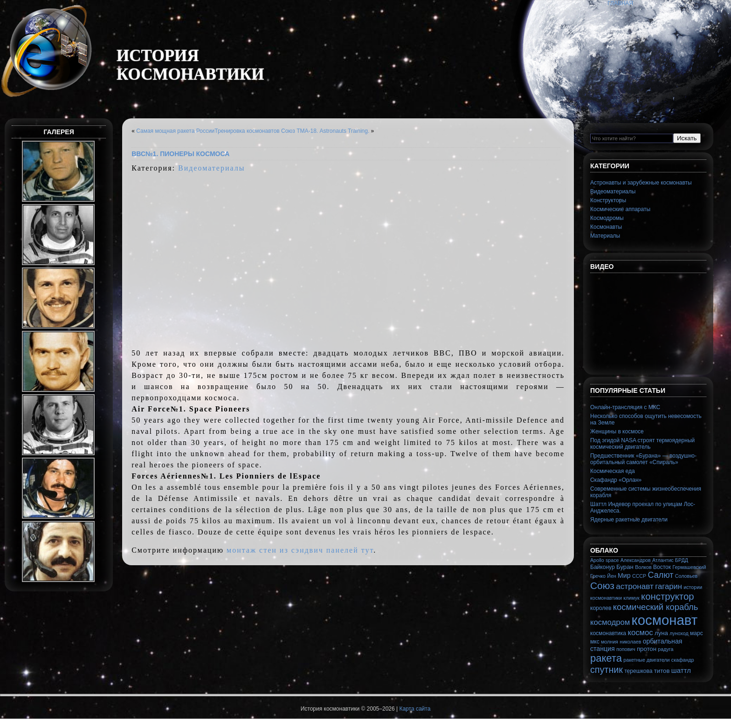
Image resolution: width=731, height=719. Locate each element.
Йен (611, 576)
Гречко (598, 576)
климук (631, 598)
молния (609, 641)
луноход (678, 633)
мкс (595, 641)
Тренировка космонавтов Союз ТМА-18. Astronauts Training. (291, 131)
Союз (602, 585)
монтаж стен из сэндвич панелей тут (300, 550)
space (612, 560)
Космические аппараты (620, 209)
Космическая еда (612, 471)
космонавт (665, 620)
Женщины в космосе (617, 431)
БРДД (681, 560)
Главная (620, 3)
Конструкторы (608, 200)
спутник (606, 669)
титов (662, 670)
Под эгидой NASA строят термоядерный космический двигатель (642, 443)
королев (600, 608)
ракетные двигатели (646, 660)
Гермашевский (689, 567)
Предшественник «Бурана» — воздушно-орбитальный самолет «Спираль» (643, 459)
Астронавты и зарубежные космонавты (641, 182)
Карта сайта (414, 708)
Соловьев (686, 576)
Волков (643, 567)
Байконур (602, 567)
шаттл (681, 670)
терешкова (638, 671)
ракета (606, 658)
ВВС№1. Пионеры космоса (180, 153)
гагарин (668, 586)
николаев (630, 641)
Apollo (597, 560)
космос (640, 632)
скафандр (682, 660)
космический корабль (655, 607)
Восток (662, 567)
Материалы (605, 236)
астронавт (635, 586)
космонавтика (608, 633)
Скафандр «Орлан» (615, 480)
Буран (625, 566)
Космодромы (607, 218)
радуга (665, 649)
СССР (639, 576)
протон (646, 648)
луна (661, 633)
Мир (624, 575)
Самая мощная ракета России (175, 131)
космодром (610, 622)
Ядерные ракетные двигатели (629, 519)
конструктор (667, 596)
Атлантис (663, 560)
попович (625, 649)
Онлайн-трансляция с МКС (625, 407)
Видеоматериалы (211, 168)
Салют (661, 575)
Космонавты (606, 227)
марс (696, 633)
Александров (636, 560)
